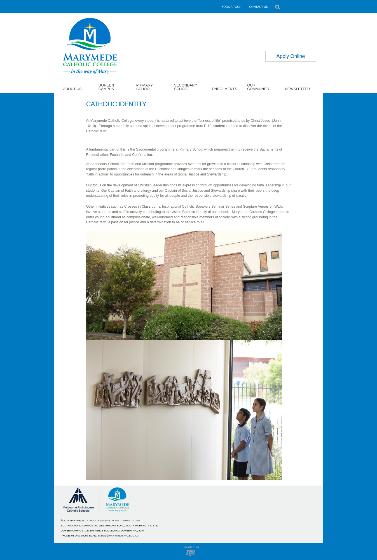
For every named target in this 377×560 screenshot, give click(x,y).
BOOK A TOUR (231, 6)
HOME (115, 520)
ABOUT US (72, 89)
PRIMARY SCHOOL (144, 87)
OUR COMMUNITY (258, 87)
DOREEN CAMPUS (106, 87)
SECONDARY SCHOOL (185, 87)
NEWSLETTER (297, 89)
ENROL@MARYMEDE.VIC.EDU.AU (118, 535)
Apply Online (290, 56)
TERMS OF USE (130, 520)
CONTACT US (258, 6)
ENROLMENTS (224, 89)
